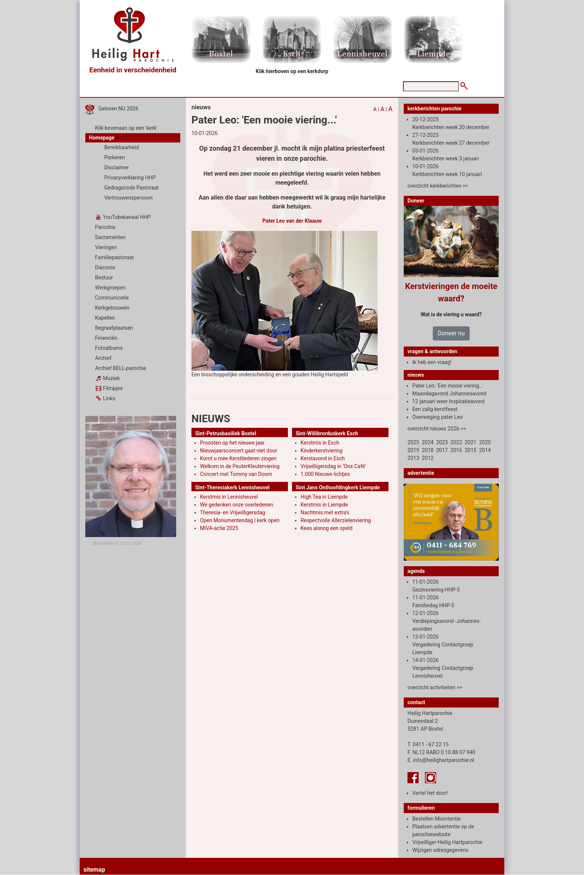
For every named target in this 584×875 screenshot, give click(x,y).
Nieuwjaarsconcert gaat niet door (238, 451)
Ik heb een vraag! (431, 362)
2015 (470, 450)
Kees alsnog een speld (326, 528)
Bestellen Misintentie (436, 819)
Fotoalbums (109, 348)
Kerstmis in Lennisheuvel (229, 497)
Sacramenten (110, 237)
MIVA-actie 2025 (219, 528)
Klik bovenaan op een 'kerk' (126, 128)
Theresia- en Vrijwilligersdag (232, 512)
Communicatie (112, 298)
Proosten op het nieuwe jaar (232, 443)
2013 (413, 458)
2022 (456, 442)
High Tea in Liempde (324, 497)
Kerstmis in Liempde (324, 505)
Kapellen (105, 318)
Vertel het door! (430, 793)
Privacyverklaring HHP (130, 178)
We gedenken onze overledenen (236, 505)
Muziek (107, 378)
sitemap (94, 869)
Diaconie (105, 267)
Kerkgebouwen (112, 308)
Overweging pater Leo (437, 417)
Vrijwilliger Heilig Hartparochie (447, 842)
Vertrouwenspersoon (128, 198)
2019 (413, 450)
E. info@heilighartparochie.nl (440, 760)
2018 (427, 450)
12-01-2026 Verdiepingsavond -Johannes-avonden (446, 621)
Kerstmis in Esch (320, 443)
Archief (103, 358)
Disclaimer (116, 167)
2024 (427, 442)
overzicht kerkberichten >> (437, 186)
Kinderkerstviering (321, 451)
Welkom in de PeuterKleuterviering (239, 466)
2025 (413, 442)
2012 (427, 458)
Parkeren (114, 157)
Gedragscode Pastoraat (131, 188)
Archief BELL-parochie (120, 368)
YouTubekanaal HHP (122, 217)
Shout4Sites (104, 543)
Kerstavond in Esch (323, 458)
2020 (485, 442)
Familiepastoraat (114, 257)
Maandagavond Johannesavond (449, 393)
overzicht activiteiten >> (434, 687)
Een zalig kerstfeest (434, 409)
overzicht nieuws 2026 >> (436, 429)
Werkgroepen (110, 288)
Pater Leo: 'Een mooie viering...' (448, 386)
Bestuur (104, 277)
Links (105, 398)
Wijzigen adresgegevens (440, 850)
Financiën (106, 338)
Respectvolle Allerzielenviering (336, 520)
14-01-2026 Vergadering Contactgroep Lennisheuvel (442, 668)
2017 (442, 450)
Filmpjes (109, 388)
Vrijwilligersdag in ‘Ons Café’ (333, 466)
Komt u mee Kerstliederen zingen (238, 458)
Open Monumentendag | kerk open (239, 520)
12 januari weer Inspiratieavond (448, 401)
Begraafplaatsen (114, 328)
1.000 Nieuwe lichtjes (325, 474)
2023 (442, 442)
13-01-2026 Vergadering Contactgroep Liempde (442, 644)
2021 (470, 442)
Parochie (105, 227)
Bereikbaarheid (121, 147)
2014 (485, 450)
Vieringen (106, 247)
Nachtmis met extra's (325, 512)
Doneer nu (451, 333)
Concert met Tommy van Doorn (236, 474)
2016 (456, 450)
